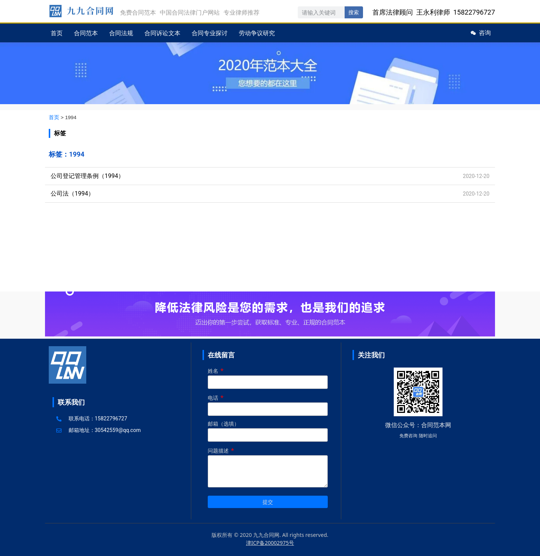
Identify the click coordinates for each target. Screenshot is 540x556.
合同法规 (121, 33)
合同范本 (86, 33)
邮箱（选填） (268, 430)
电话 (268, 404)
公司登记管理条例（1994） (87, 175)
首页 (57, 33)
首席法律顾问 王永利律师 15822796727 (433, 12)
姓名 (268, 377)
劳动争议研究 (257, 33)
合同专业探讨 (210, 33)
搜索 (353, 12)
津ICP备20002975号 (270, 542)
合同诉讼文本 (162, 33)
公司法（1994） (72, 193)
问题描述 (268, 468)
